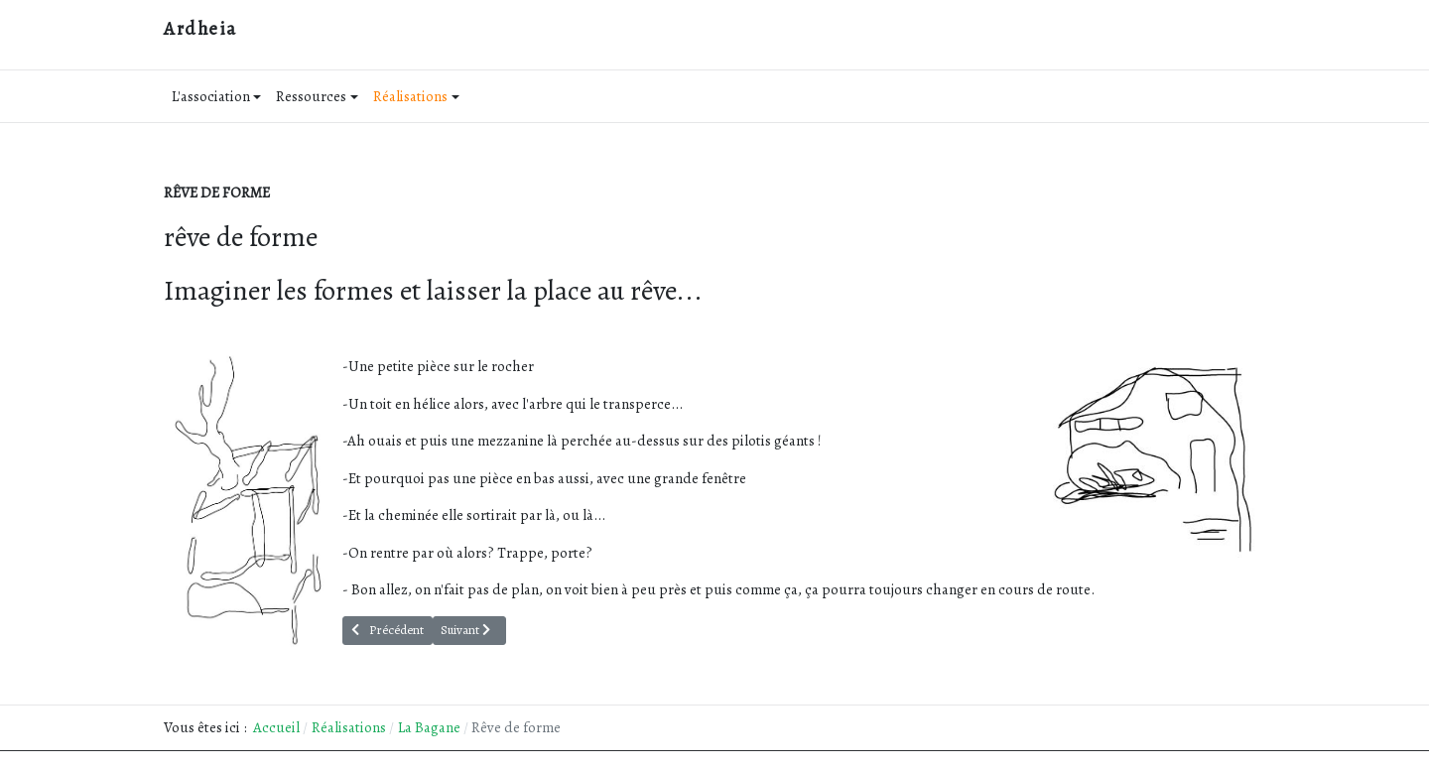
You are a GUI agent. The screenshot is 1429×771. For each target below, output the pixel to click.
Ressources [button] (317, 96)
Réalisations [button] (416, 96)
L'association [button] (217, 96)
